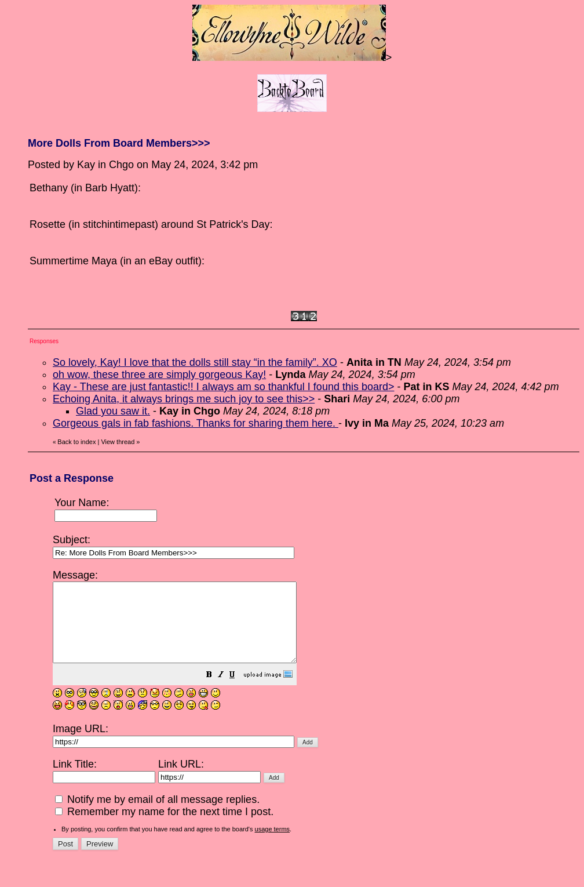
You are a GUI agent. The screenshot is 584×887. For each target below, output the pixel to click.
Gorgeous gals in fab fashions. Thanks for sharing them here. (195, 423)
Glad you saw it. (113, 411)
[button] (238, 691)
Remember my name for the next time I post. (164, 827)
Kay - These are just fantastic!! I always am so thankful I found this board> (223, 386)
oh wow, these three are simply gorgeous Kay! (159, 374)
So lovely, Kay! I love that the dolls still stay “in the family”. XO (195, 362)
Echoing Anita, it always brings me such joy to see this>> (184, 399)
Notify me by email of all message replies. (157, 815)
